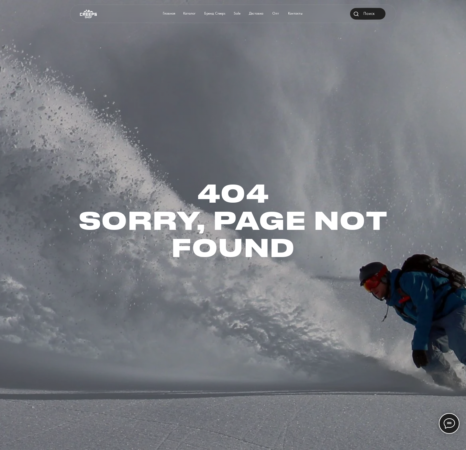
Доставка (256, 13)
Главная (169, 13)
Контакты (295, 13)
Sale (237, 13)
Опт (275, 13)
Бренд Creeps (215, 13)
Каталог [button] (189, 13)
